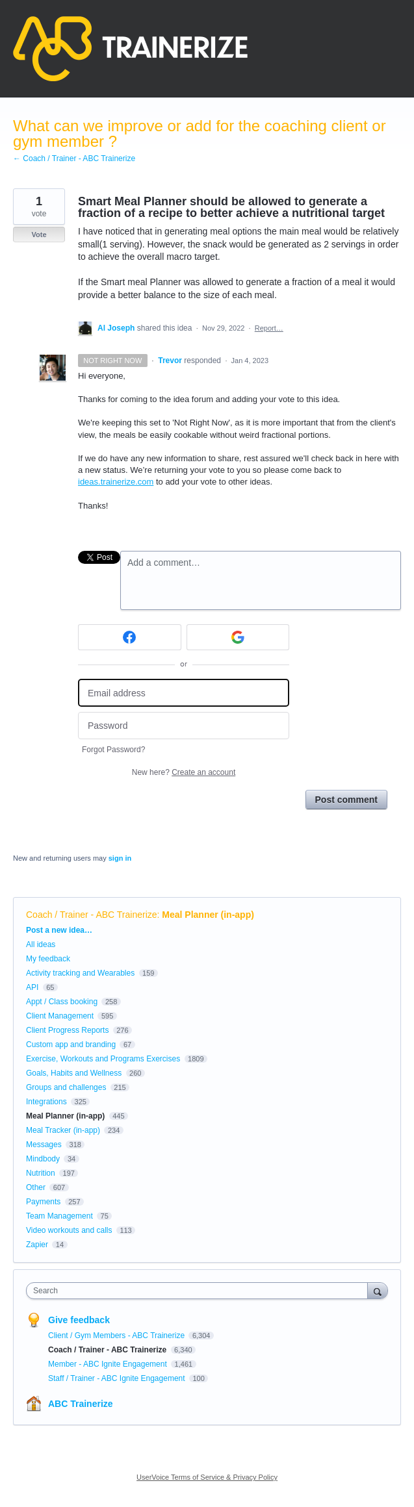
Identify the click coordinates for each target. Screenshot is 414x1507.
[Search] (377, 1290)
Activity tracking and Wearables (80, 973)
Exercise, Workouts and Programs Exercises (103, 1058)
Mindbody (43, 1158)
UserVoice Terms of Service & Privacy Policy (207, 1477)
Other (35, 1187)
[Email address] (183, 693)
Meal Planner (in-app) (208, 914)
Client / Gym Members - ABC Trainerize (117, 1335)
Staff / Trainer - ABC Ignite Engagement (117, 1378)
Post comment (346, 799)
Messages (44, 1144)
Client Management (60, 1015)
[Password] (183, 726)
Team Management (59, 1216)
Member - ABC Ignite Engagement (108, 1364)
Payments (43, 1201)
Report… (269, 328)
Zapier (37, 1244)
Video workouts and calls (69, 1230)
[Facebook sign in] (129, 637)
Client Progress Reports (67, 1030)
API (32, 987)
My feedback (48, 958)
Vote (38, 234)
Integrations (46, 1101)
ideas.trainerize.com (115, 482)
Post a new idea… (59, 930)
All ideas (40, 944)
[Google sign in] (238, 637)
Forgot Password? (113, 749)
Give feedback (79, 1320)
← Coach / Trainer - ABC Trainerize (74, 158)
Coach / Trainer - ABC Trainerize (91, 914)
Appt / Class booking (61, 1001)
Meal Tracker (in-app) (63, 1130)
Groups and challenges (66, 1087)
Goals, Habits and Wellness (74, 1073)
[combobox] (199, 1290)
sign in (120, 858)
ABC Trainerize (80, 1404)
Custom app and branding (71, 1044)
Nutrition (40, 1173)
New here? (183, 772)
